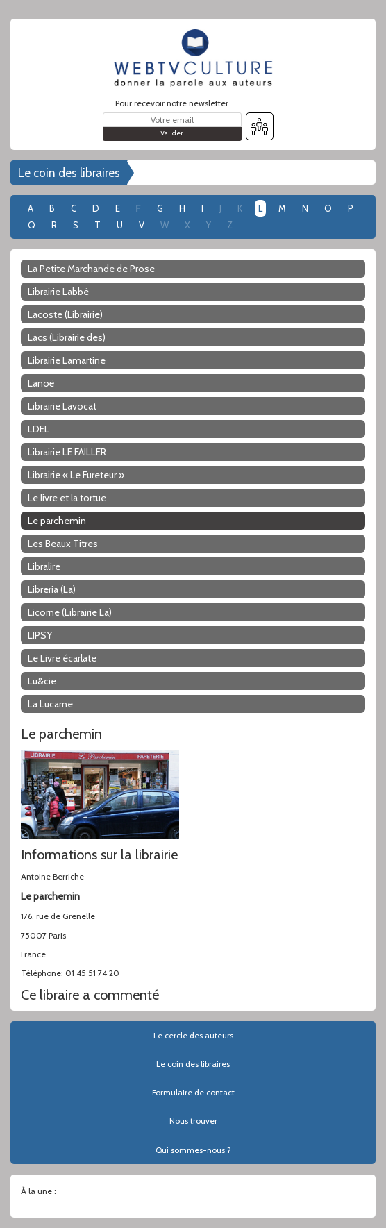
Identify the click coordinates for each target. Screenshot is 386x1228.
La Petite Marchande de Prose (91, 268)
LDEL (38, 429)
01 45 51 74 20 (92, 973)
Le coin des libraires (69, 173)
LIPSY (40, 635)
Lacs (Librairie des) (67, 337)
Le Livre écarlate (62, 658)
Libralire (44, 566)
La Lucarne (50, 704)
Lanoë (41, 383)
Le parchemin (57, 520)
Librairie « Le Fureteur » (76, 475)
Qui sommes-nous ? (193, 1150)
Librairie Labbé (58, 291)
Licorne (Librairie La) (70, 612)
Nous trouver (193, 1121)
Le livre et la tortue (67, 497)
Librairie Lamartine (67, 360)
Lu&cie (42, 681)
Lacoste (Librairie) (65, 314)
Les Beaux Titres (63, 543)
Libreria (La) (52, 589)
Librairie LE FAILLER (67, 452)
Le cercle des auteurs (193, 1035)
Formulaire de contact (193, 1092)
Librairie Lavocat (62, 406)
